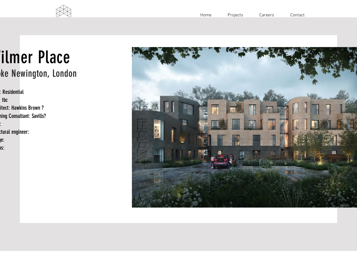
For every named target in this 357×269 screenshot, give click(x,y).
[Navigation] (63, 15)
